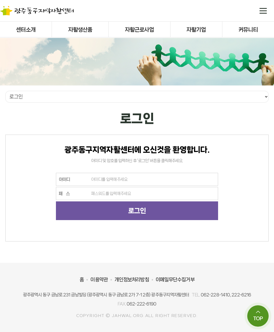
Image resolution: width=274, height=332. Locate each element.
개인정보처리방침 (132, 279)
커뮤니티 (248, 30)
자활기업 (196, 30)
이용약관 (99, 279)
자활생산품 (80, 30)
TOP (258, 316)
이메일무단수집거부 (175, 279)
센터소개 (25, 30)
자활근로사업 (139, 30)
